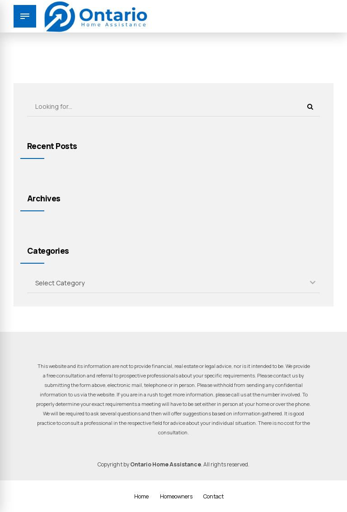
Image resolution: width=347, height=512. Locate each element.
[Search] (310, 106)
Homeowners (176, 496)
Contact (213, 496)
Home (141, 496)
